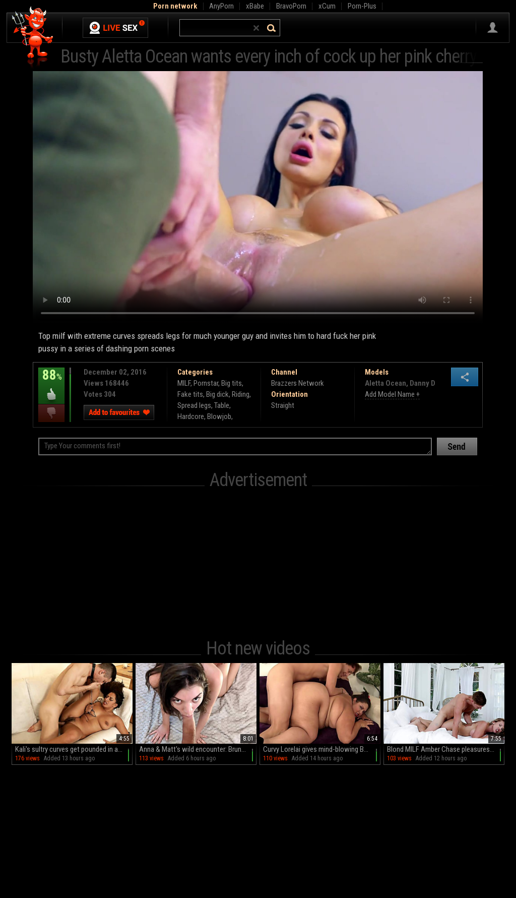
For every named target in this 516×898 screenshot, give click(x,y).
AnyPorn (221, 6)
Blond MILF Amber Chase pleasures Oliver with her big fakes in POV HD (445, 749)
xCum (327, 6)
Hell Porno (33, 37)
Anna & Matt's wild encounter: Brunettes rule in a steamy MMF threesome (197, 749)
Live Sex (115, 28)
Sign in (492, 27)
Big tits (231, 383)
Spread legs (194, 405)
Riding (240, 394)
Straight (282, 405)
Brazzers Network (297, 383)
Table (221, 405)
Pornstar (206, 383)
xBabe (255, 6)
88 (51, 382)
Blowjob (219, 416)
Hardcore (190, 416)
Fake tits (190, 394)
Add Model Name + (392, 394)
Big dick (217, 394)
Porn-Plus (362, 6)
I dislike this (51, 413)
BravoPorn (291, 6)
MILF (183, 383)
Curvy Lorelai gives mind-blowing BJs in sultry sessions (321, 749)
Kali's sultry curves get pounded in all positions (74, 749)
